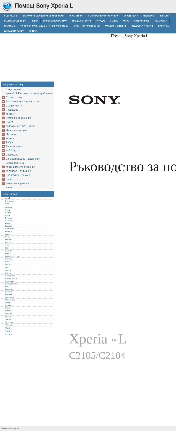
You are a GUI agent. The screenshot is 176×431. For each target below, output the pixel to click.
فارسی (7, 234)
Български (9, 201)
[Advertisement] (82, 55)
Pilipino (8, 317)
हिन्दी (6, 248)
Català (7, 210)
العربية (7, 198)
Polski (7, 286)
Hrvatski (8, 251)
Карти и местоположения (87, 26)
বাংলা (7, 204)
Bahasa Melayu (11, 278)
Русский (8, 294)
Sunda (7, 308)
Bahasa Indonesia (12, 256)
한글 (7, 267)
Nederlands (9, 281)
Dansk (7, 215)
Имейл (34, 21)
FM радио (100, 21)
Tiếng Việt (9, 325)
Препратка (163, 26)
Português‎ (9, 289)
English (8, 223)
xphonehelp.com (13, 428)
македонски (10, 276)
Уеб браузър (160, 21)
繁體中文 (8, 331)
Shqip (7, 302)
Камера (114, 21)
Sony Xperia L (7, 6)
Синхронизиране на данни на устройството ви (44, 26)
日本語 (7, 264)
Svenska (8, 310)
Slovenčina (9, 297)
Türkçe (8, 319)
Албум (126, 21)
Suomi (7, 237)
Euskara (8, 231)
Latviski (8, 273)
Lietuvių (8, 270)
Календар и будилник (115, 26)
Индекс (33, 31)
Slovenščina (10, 300)
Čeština (8, 213)
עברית (7, 245)
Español (8, 226)
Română (8, 292)
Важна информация (14, 31)
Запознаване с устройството (103, 16)
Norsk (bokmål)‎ (11, 284)
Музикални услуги (81, 21)
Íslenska (8, 259)
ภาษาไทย (8, 314)
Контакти (164, 16)
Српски (8, 305)
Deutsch (8, 218)
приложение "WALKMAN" (55, 21)
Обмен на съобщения (15, 21)
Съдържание (10, 16)
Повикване (149, 16)
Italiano (8, 261)
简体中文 (8, 328)
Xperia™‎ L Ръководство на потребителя (42, 16)
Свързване (9, 26)
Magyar (8, 253)
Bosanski (8, 207)
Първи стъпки (76, 16)
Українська (9, 322)
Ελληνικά (8, 221)
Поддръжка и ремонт (142, 26)
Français (8, 239)
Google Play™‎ (131, 16)
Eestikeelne (9, 229)
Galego (8, 242)
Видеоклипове (141, 21)
